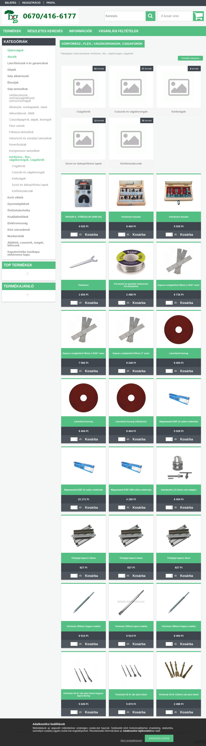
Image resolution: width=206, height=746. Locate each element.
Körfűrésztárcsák (22, 191)
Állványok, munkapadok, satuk (28, 107)
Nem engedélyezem (131, 740)
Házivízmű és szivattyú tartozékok (30, 138)
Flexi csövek (17, 125)
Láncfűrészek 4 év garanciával (27, 63)
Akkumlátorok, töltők (22, 113)
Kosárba (91, 234)
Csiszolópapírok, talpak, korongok (30, 119)
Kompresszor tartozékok (24, 150)
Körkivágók (19, 178)
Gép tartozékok (82, 53)
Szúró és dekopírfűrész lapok (30, 184)
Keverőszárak (18, 144)
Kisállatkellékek (17, 216)
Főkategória (66, 53)
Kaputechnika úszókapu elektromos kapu (23, 253)
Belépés (10, 2)
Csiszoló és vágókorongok (28, 172)
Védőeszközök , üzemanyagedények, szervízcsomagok (22, 98)
